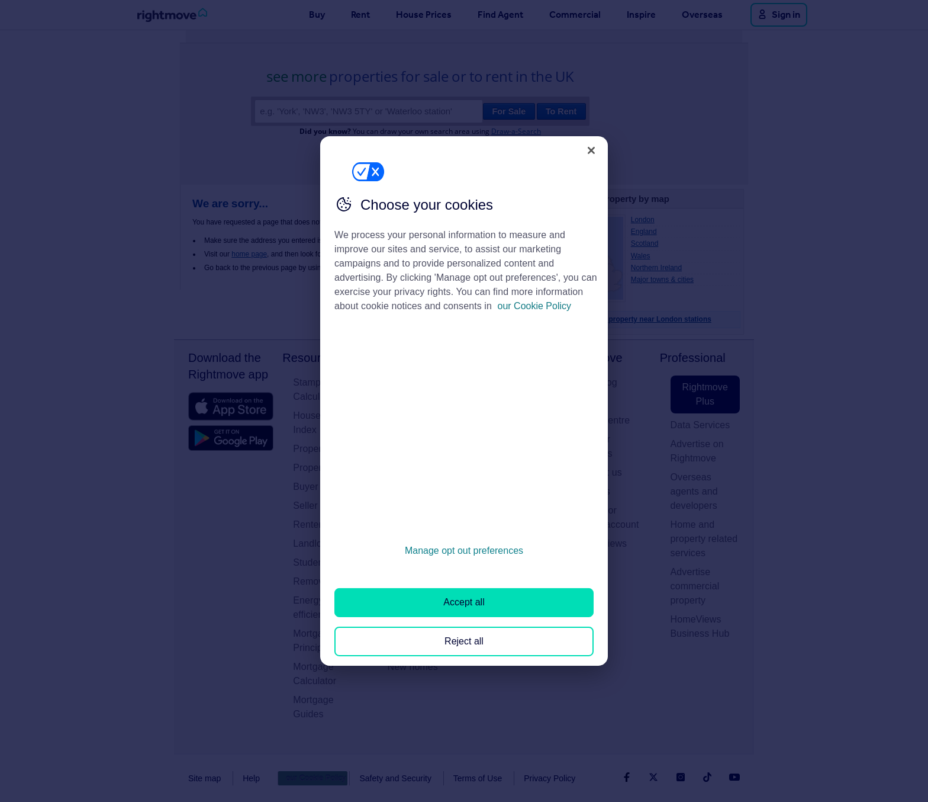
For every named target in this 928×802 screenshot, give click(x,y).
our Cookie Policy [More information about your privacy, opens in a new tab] (535, 306)
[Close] (591, 150)
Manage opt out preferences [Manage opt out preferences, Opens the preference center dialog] (464, 551)
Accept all (463, 602)
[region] (464, 401)
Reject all (464, 641)
